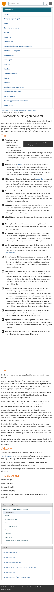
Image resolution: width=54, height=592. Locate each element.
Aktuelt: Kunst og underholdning (15, 509)
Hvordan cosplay (9, 572)
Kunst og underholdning (19, 110)
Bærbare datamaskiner (12, 92)
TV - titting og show (11, 28)
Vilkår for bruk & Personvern (38, 587)
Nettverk (7, 82)
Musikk (7, 14)
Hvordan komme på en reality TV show (16, 577)
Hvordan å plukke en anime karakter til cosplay (19, 567)
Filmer (6, 32)
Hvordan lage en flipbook (12, 552)
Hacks (6, 78)
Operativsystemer (11, 73)
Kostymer (7, 37)
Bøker (6, 23)
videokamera (10, 253)
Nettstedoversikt (6, 589)
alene (20, 164)
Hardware (7, 69)
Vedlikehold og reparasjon (14, 87)
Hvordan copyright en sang (12, 562)
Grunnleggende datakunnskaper (16, 101)
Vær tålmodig (6, 456)
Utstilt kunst (8, 41)
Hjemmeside (5, 110)
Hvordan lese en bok (10, 557)
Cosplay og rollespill (12, 19)
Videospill (8, 60)
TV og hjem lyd (9, 96)
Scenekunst (8, 10)
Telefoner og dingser (12, 51)
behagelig (39, 179)
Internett (7, 64)
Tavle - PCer (8, 105)
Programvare (9, 55)
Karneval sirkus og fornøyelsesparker (18, 46)
